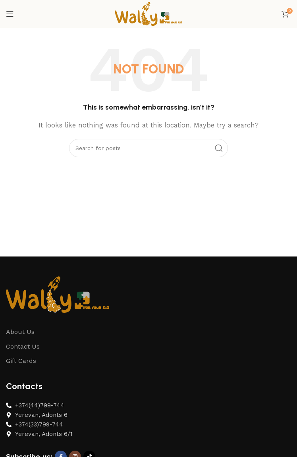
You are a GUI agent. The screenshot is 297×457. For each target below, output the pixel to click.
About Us (20, 332)
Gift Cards (21, 360)
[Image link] (57, 293)
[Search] (148, 148)
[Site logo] (148, 13)
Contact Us (23, 346)
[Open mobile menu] (10, 14)
